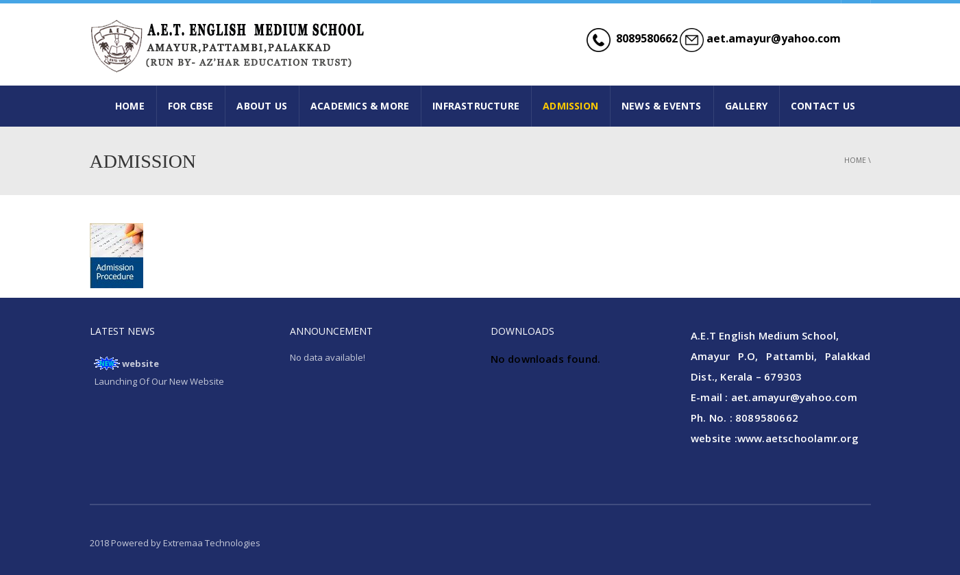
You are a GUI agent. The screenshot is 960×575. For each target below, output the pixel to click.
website (140, 363)
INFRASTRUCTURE (475, 105)
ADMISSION (570, 105)
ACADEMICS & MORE (359, 105)
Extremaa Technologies (211, 543)
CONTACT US (823, 105)
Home (855, 160)
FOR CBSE (191, 105)
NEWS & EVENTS (661, 105)
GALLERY (746, 105)
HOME (130, 105)
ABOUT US (261, 105)
